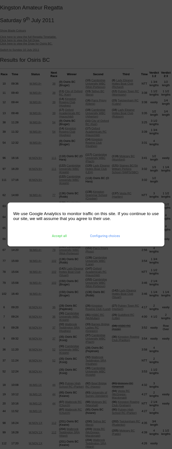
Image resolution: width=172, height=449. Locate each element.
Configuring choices (105, 236)
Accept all (59, 236)
